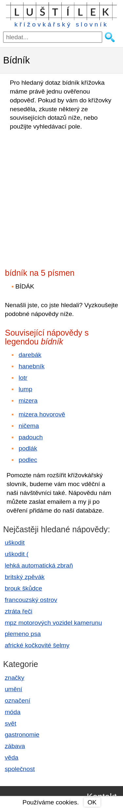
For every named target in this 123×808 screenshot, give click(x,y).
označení (17, 700)
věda (11, 757)
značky (14, 677)
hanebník (32, 366)
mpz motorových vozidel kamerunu (53, 622)
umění (13, 689)
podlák (28, 448)
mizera (28, 400)
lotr (23, 377)
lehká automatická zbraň (39, 565)
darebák (30, 354)
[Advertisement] (61, 197)
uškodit (15, 542)
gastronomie (22, 734)
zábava (15, 746)
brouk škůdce (23, 588)
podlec (28, 459)
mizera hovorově (42, 414)
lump (25, 389)
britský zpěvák (25, 576)
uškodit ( (17, 554)
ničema (29, 425)
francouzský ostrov (31, 599)
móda (12, 712)
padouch (31, 437)
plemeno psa (23, 633)
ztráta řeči (18, 611)
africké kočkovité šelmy (37, 645)
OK (92, 802)
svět (10, 723)
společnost (20, 768)
